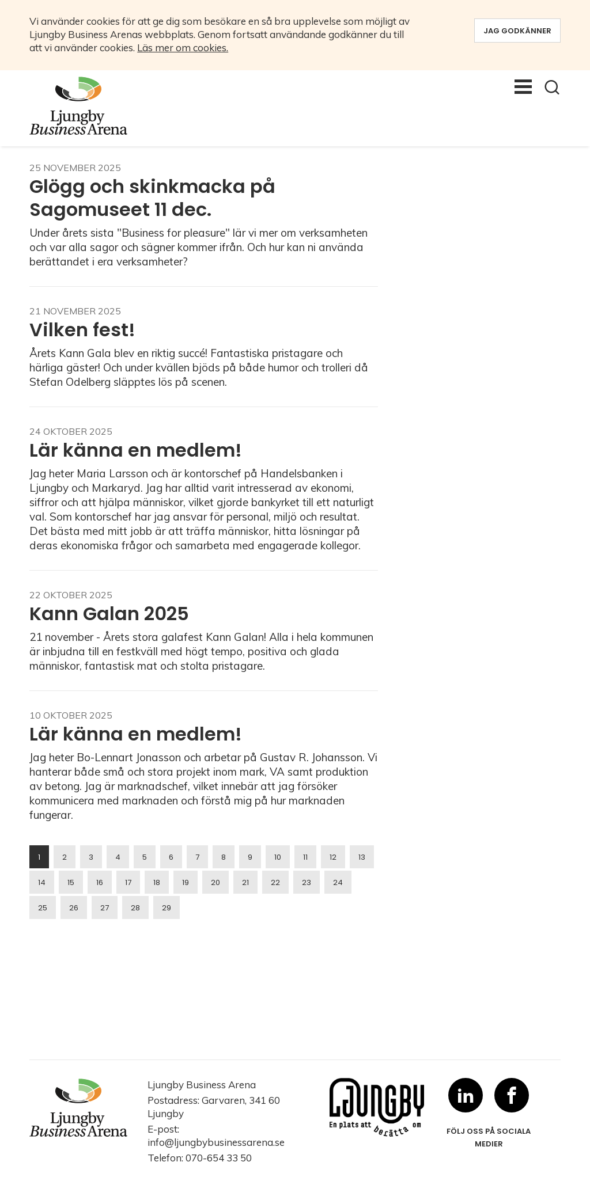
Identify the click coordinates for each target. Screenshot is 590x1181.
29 (166, 907)
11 (305, 857)
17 (128, 882)
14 (42, 882)
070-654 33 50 (219, 1158)
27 (104, 907)
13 (361, 857)
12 (333, 857)
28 (135, 907)
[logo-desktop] (87, 105)
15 (70, 882)
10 (277, 857)
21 (245, 882)
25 (42, 907)
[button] (552, 87)
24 (338, 882)
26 (73, 907)
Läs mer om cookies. (182, 47)
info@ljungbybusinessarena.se (216, 1142)
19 (185, 882)
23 (306, 882)
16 (99, 882)
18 (156, 882)
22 (275, 882)
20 (215, 882)
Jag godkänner (517, 30)
